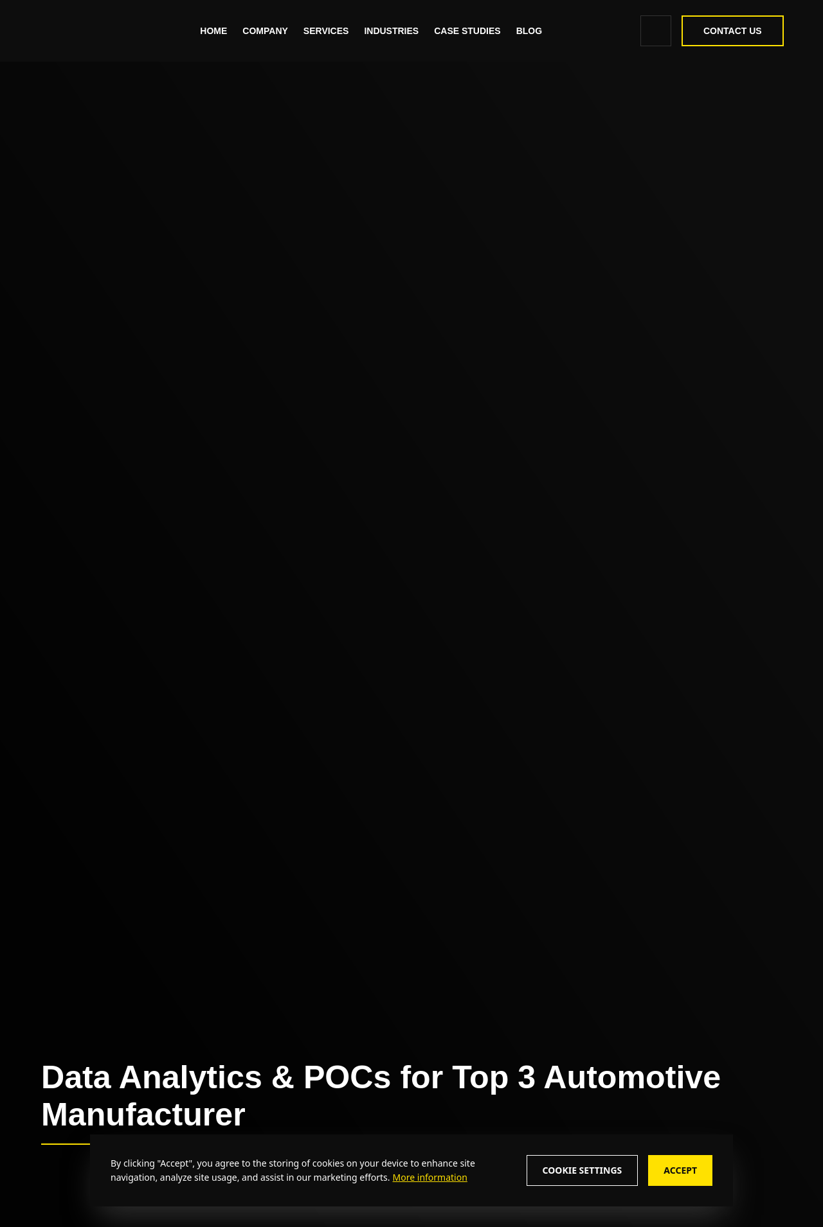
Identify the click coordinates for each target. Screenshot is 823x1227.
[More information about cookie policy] (428, 1177)
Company (267, 31)
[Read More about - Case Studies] (469, 31)
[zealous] (101, 31)
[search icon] (653, 30)
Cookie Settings (582, 1170)
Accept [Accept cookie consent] (680, 1170)
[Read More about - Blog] (530, 31)
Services (328, 31)
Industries (393, 31)
